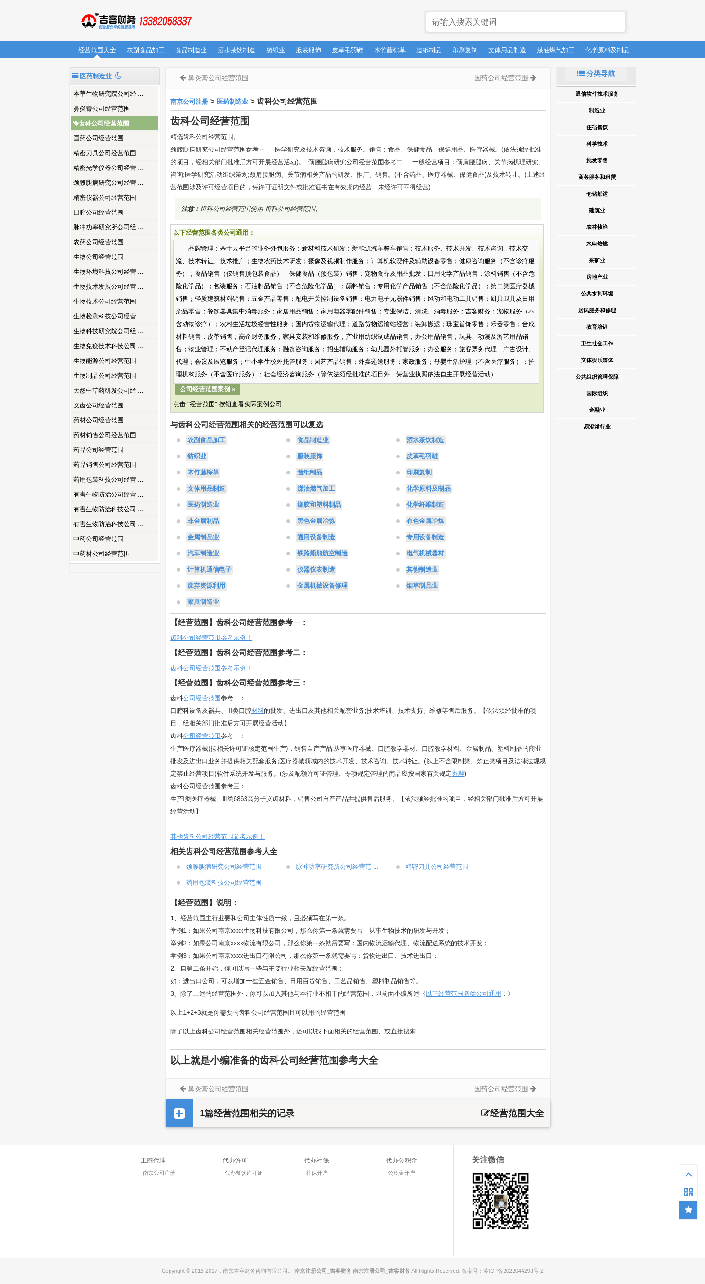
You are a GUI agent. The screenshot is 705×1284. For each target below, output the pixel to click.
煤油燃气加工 (556, 50)
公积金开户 (401, 1173)
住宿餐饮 (597, 127)
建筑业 (597, 210)
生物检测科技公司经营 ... (108, 316)
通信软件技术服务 (597, 94)
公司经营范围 (202, 698)
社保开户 (317, 1173)
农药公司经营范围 (98, 242)
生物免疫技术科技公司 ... (108, 345)
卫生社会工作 (597, 343)
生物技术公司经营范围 (104, 301)
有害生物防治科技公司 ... (108, 509)
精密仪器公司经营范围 (104, 197)
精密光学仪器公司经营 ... (108, 167)
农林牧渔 (597, 227)
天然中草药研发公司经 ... (108, 390)
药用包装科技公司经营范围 (224, 882)
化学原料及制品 (607, 50)
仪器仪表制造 (316, 569)
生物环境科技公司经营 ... (108, 271)
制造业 (597, 110)
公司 (189, 735)
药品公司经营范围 (98, 449)
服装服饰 (308, 50)
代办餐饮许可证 (244, 1173)
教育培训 (597, 327)
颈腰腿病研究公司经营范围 (224, 866)
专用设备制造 (425, 537)
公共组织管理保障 (597, 377)
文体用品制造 (507, 50)
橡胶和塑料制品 (319, 505)
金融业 (597, 410)
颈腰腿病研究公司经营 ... (108, 182)
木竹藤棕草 (390, 50)
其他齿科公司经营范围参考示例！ (217, 836)
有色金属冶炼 (425, 521)
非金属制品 (203, 521)
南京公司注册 (189, 101)
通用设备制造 (316, 537)
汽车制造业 (203, 553)
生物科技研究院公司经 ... (108, 331)
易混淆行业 (597, 427)
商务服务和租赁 (597, 177)
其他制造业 (422, 569)
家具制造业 (203, 602)
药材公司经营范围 (98, 420)
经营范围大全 (97, 50)
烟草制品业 (422, 586)
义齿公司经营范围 (98, 405)
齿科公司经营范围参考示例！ (211, 637)
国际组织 (597, 393)
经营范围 (208, 735)
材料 (257, 710)
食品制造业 (191, 50)
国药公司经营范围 (98, 138)
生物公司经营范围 (98, 256)
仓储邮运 (597, 194)
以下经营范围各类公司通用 (463, 993)
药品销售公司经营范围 (104, 464)
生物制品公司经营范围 (104, 375)
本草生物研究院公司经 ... (108, 93)
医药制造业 (232, 101)
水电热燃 (597, 244)
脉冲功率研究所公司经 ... (108, 227)
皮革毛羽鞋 (347, 50)
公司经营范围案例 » (208, 389)
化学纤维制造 (425, 505)
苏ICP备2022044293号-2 (513, 1271)
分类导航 (596, 73)
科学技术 (597, 144)
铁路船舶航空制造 (322, 553)
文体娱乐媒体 (597, 360)
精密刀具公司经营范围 (104, 153)
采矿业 (597, 260)
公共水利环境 (597, 294)
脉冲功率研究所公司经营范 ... (337, 866)
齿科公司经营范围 (101, 123)
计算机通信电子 (209, 569)
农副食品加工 (146, 50)
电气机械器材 (425, 553)
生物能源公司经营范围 (104, 360)
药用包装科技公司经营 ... (108, 479)
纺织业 (275, 50)
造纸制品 (429, 50)
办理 (458, 773)
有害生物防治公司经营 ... (108, 494)
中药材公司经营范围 (101, 553)
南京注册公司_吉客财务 (136, 21)
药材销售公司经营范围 (104, 434)
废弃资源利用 (206, 586)
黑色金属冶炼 (316, 521)
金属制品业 (203, 537)
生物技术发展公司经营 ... (108, 286)
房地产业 (597, 277)
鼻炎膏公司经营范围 (101, 108)
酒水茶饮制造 (236, 50)
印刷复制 (464, 50)
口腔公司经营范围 (98, 212)
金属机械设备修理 (322, 586)
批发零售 (597, 160)
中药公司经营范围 (98, 538)
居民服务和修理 (597, 310)
